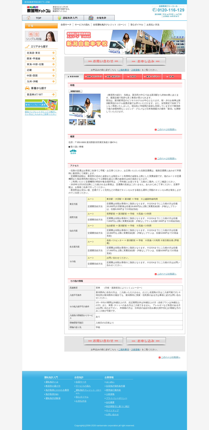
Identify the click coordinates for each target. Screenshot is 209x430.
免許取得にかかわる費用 (57, 390)
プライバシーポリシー (116, 398)
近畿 (40, 69)
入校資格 (135, 70)
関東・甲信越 (40, 58)
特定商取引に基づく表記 (117, 406)
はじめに (110, 382)
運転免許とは (52, 382)
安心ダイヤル (136, 24)
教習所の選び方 (53, 386)
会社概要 (110, 402)
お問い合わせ (112, 414)
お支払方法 (81, 401)
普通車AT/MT (40, 94)
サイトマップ (112, 410)
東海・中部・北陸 (40, 64)
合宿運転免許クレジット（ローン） (110, 24)
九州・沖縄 (40, 81)
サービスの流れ (82, 24)
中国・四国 (40, 75)
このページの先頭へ (166, 129)
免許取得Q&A (52, 394)
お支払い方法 (153, 24)
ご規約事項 (123, 70)
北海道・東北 (40, 52)
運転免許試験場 (53, 398)
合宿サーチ (66, 24)
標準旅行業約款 (113, 390)
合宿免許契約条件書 (115, 386)
